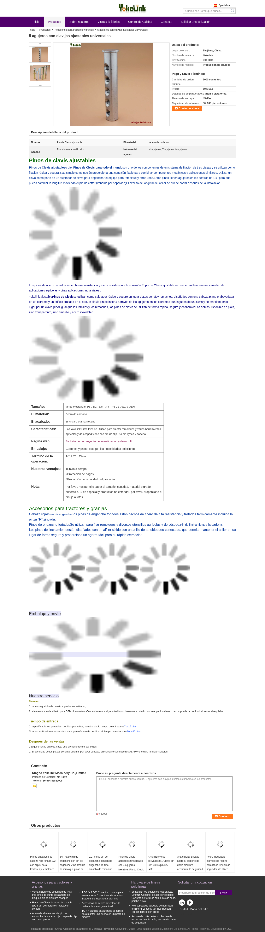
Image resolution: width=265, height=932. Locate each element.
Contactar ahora (189, 108)
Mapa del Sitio (199, 909)
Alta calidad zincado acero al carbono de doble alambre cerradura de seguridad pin (190, 865)
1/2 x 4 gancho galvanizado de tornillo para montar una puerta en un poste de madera (103, 914)
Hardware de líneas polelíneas (145, 884)
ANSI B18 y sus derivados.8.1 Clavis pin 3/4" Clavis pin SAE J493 (161, 863)
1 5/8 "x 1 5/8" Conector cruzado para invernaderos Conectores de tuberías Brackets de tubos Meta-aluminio (102, 895)
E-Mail (183, 909)
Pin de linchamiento (192, 524)
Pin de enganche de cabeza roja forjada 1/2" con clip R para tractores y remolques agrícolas (43, 865)
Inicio (36, 21)
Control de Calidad (140, 21)
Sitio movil (185, 914)
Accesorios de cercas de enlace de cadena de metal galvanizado (101, 905)
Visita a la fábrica (109, 21)
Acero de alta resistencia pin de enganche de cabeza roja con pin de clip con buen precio (54, 916)
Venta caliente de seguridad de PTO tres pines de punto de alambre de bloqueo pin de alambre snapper (52, 894)
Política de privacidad (41, 928)
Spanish (224, 5)
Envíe (223, 892)
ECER (229, 928)
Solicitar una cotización (195, 21)
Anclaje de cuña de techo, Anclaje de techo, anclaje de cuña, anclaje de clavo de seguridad (153, 919)
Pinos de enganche (59, 514)
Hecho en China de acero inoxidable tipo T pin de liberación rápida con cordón (52, 905)
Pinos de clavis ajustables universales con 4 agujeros (130, 860)
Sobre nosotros (79, 21)
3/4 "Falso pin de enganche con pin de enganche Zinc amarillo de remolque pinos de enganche (72, 865)
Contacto (166, 21)
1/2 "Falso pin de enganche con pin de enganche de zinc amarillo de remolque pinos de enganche (100, 865)
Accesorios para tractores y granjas (74, 29)
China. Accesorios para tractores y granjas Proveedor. (85, 928)
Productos (54, 21)
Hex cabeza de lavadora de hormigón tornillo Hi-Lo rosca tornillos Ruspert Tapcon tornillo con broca (152, 908)
